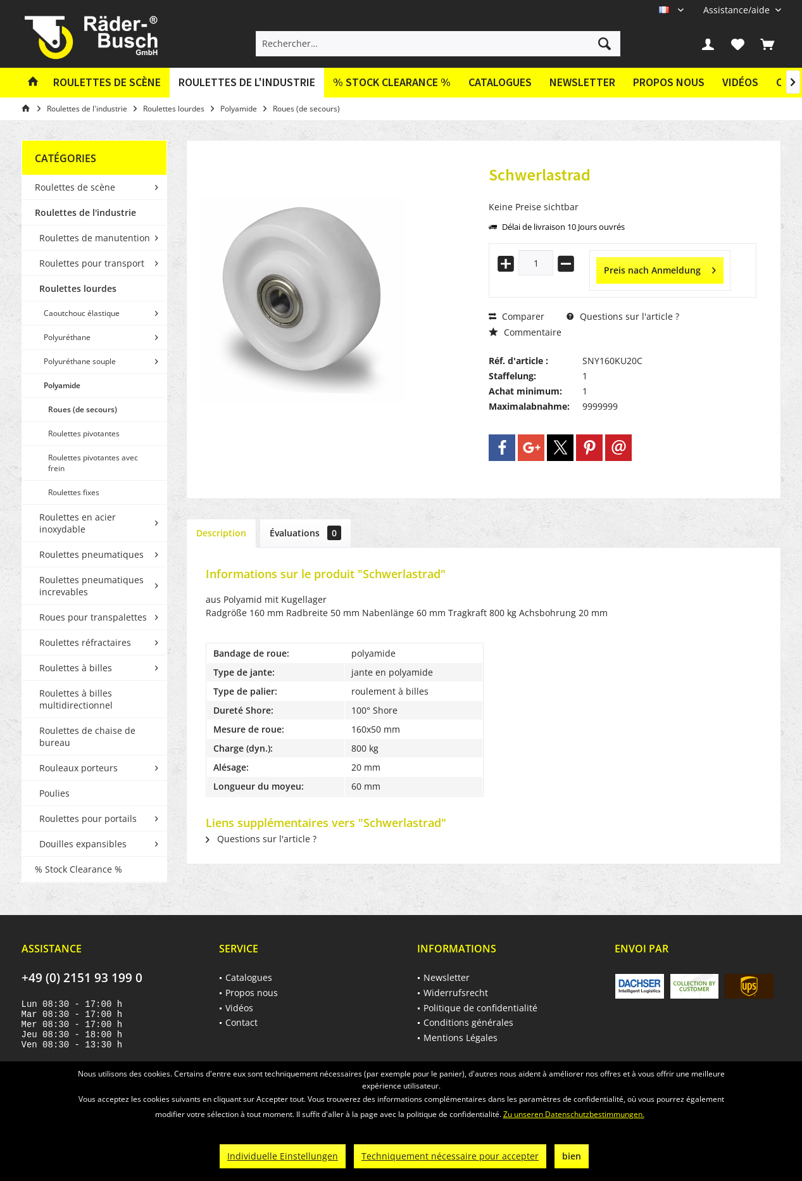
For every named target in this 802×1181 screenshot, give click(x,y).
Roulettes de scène (75, 187)
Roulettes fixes (73, 492)
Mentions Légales (460, 1038)
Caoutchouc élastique (82, 313)
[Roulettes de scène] (107, 83)
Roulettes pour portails (88, 818)
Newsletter (582, 82)
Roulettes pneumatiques (91, 554)
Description (221, 533)
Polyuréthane (67, 337)
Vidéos (740, 82)
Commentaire (525, 332)
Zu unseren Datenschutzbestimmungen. (573, 1114)
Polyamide (62, 385)
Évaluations (305, 533)
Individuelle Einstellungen (282, 1156)
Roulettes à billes (75, 668)
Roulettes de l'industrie (85, 212)
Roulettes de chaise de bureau (87, 736)
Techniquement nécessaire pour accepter (450, 1156)
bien (571, 1156)
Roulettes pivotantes (84, 433)
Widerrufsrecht (455, 993)
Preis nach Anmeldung (660, 268)
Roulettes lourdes (77, 288)
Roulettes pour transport (91, 263)
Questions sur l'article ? (623, 316)
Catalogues (500, 82)
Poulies (54, 793)
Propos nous (669, 82)
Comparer (516, 316)
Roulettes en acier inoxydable (77, 523)
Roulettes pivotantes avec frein (93, 463)
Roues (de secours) (82, 409)
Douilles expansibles (83, 844)
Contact (241, 1022)
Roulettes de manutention (94, 238)
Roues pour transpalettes (93, 617)
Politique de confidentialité (480, 1008)
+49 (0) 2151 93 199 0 (82, 977)
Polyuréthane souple (80, 361)
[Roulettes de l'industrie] (247, 83)
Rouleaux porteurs (78, 768)
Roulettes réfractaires (85, 642)
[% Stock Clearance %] (392, 83)
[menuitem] (737, 10)
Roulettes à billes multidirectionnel (76, 699)
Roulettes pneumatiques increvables (91, 586)
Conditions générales (468, 1022)
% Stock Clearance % (78, 869)
